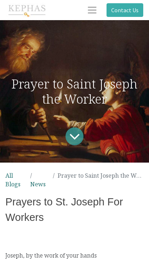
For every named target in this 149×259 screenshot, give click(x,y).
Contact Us (125, 10)
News (38, 184)
